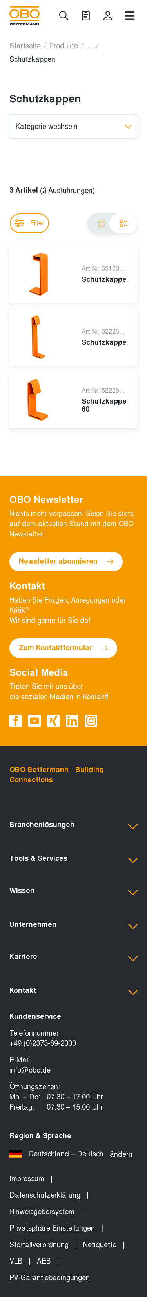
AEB (44, 1261)
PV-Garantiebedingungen (49, 1277)
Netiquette (99, 1244)
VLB (15, 1261)
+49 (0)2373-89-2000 (42, 1043)
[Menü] (130, 15)
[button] (73, 827)
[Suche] (64, 15)
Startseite (25, 46)
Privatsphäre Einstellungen (52, 1228)
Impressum (26, 1178)
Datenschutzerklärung (44, 1195)
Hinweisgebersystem (41, 1211)
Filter (29, 223)
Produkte (63, 46)
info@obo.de (30, 1070)
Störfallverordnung (39, 1244)
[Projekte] (86, 15)
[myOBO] (108, 15)
